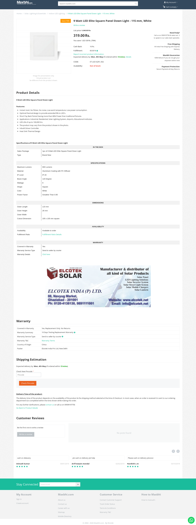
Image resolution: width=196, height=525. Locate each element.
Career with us (64, 508)
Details (128, 57)
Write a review (79, 25)
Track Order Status (107, 504)
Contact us (62, 504)
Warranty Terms (48, 340)
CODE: (76, 62)
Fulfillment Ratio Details (52, 234)
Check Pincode (27, 383)
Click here (46, 254)
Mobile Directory (64, 516)
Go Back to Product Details (27, 408)
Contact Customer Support (111, 500)
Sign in (19, 499)
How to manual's (148, 500)
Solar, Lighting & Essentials (35, 13)
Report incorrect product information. (89, 54)
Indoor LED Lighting (57, 13)
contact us (50, 404)
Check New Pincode (24, 371)
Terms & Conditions (108, 508)
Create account (22, 503)
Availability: (78, 66)
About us (61, 500)
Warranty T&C (105, 512)
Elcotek (111, 523)
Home (19, 13)
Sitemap (61, 512)
